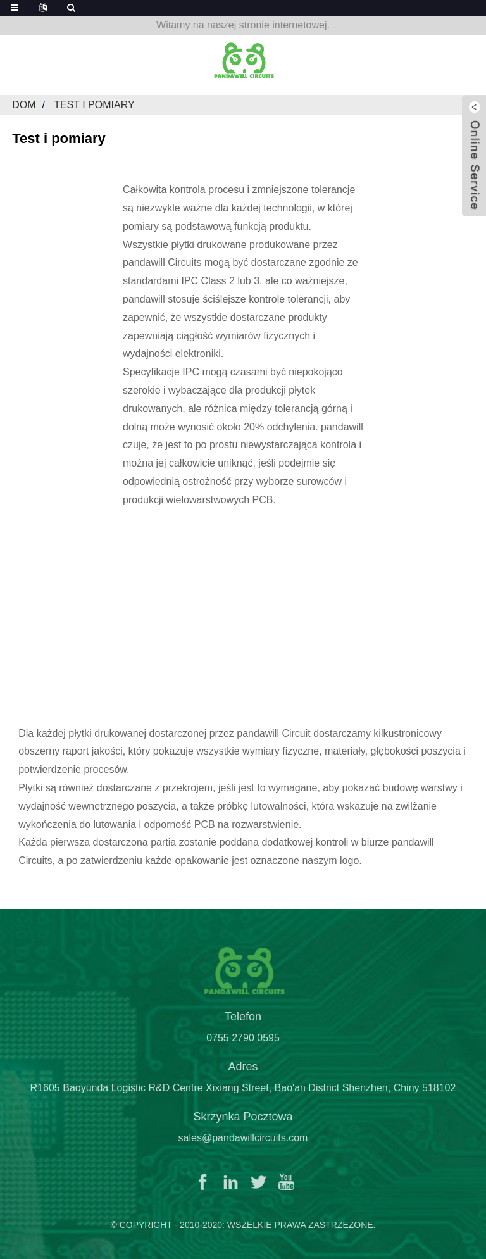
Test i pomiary (94, 104)
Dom (23, 104)
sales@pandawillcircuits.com (243, 1143)
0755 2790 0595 (243, 1043)
